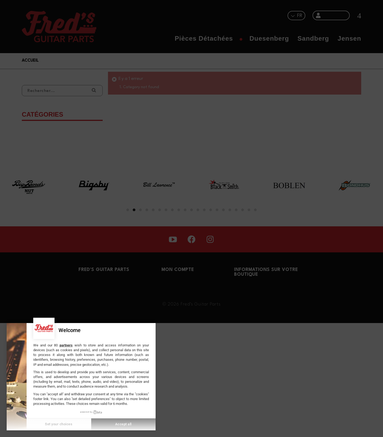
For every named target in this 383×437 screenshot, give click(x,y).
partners (66, 345)
